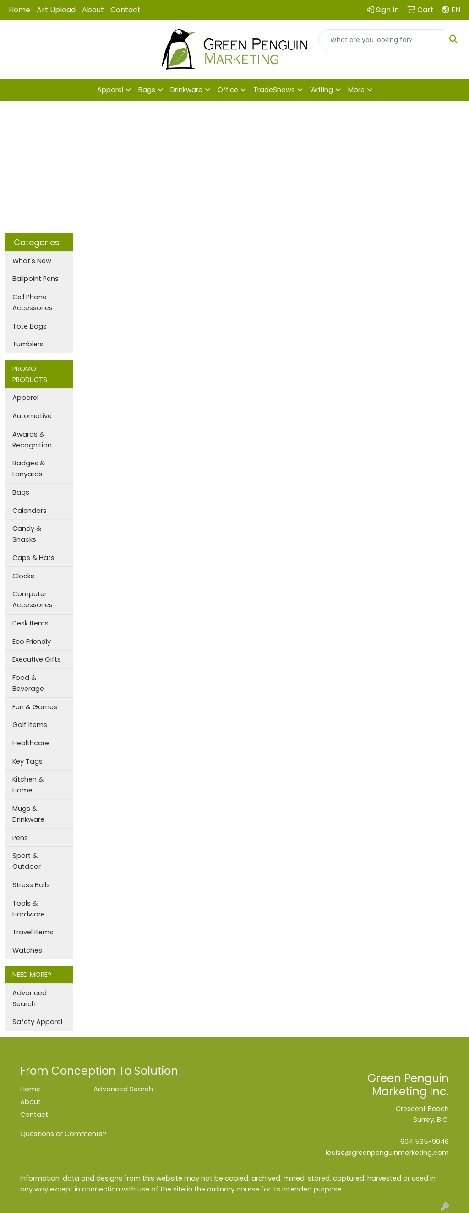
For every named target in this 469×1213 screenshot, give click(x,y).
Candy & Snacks (26, 534)
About (93, 10)
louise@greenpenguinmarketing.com (387, 1152)
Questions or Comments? (63, 1133)
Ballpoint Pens (35, 278)
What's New (31, 260)
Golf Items (29, 724)
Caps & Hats (33, 557)
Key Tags (27, 761)
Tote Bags (29, 326)
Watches (27, 950)
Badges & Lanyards (28, 468)
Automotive (32, 416)
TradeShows (274, 89)
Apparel (110, 89)
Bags (146, 89)
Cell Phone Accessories (32, 302)
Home (19, 10)
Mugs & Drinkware (28, 814)
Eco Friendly (31, 641)
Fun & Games (34, 707)
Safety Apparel (37, 1021)
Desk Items (30, 623)
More (356, 89)
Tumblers (28, 344)
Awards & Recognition (32, 440)
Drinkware (186, 89)
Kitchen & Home (28, 785)
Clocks (23, 576)
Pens (20, 837)
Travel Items (32, 932)
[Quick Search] (381, 39)
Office (228, 89)
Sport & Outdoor (26, 861)
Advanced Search (29, 998)
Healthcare (30, 743)
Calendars (29, 510)
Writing (321, 89)
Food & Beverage (28, 683)
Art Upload (56, 10)
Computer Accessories (32, 599)
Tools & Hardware (28, 909)
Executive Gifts (36, 659)
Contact (125, 10)
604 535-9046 (424, 1141)
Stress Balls (31, 885)
